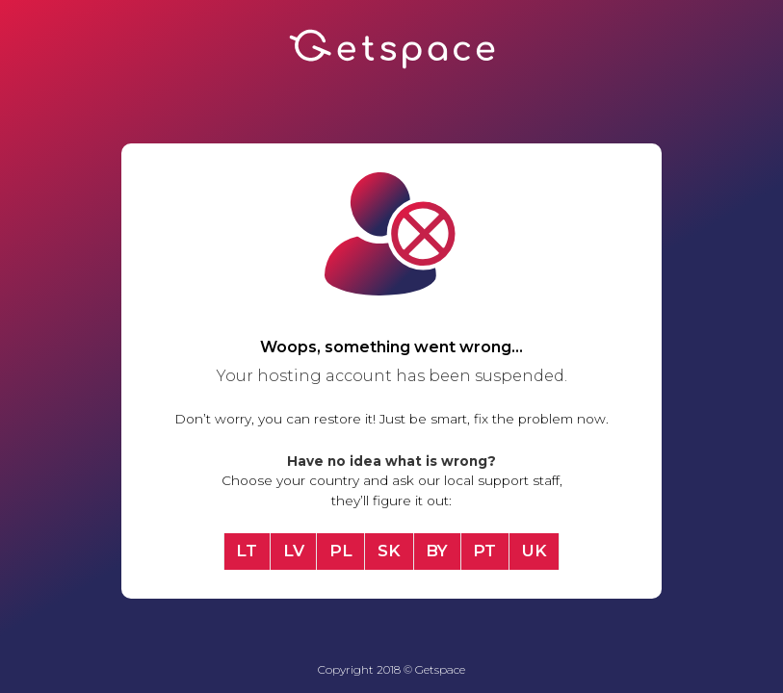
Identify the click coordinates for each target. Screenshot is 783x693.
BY (437, 550)
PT (484, 550)
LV (293, 550)
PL (340, 550)
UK (534, 550)
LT (246, 550)
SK (389, 550)
